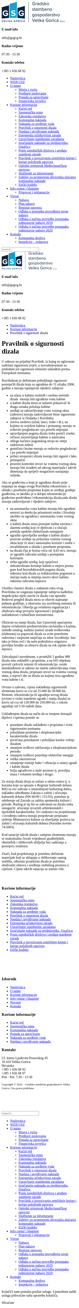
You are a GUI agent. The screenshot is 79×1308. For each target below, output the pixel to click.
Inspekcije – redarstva (33, 242)
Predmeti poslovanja (32, 93)
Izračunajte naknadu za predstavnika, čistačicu (41, 930)
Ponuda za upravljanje (33, 97)
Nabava (24, 200)
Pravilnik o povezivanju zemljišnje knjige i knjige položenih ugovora (47, 160)
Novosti (15, 1002)
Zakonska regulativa (32, 116)
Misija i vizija (28, 89)
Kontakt (15, 234)
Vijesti (14, 196)
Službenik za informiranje (36, 173)
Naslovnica (17, 78)
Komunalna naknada (32, 120)
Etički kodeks (28, 184)
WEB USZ (17, 82)
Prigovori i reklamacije (34, 192)
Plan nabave (27, 204)
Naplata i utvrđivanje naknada (39, 131)
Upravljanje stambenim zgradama (41, 139)
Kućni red (25, 108)
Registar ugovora (30, 207)
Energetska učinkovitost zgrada (40, 135)
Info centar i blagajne (24, 188)
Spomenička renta (31, 112)
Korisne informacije (23, 105)
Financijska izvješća (32, 101)
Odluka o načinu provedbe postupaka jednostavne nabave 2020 (44, 228)
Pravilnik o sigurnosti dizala (37, 127)
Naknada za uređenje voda (36, 124)
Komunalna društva (32, 238)
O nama (15, 86)
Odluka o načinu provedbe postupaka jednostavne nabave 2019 (44, 221)
